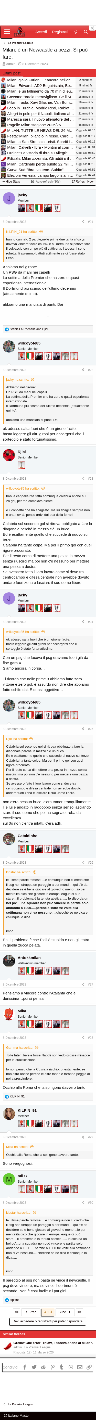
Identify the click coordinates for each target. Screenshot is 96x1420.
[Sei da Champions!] (56, 215)
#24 (90, 622)
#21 (90, 222)
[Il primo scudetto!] (39, 215)
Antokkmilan (29, 957)
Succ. (65, 1312)
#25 (90, 729)
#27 (90, 984)
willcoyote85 (29, 343)
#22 (90, 370)
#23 (90, 478)
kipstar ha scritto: (18, 872)
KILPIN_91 (27, 1110)
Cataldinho (28, 836)
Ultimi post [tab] (11, 73)
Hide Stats (11, 181)
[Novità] (76, 31)
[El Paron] (48, 215)
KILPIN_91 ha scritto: (22, 232)
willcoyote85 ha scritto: (23, 488)
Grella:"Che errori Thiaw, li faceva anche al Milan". (53, 1343)
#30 (90, 1203)
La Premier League (37, 1347)
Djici (22, 452)
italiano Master (17, 1415)
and (29, 329)
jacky (22, 195)
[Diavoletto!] (30, 215)
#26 (90, 862)
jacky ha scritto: (17, 379)
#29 (90, 1137)
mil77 (22, 1176)
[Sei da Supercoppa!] (65, 363)
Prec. (30, 1312)
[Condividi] (83, 222)
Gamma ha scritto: (19, 1048)
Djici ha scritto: (17, 739)
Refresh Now (82, 181)
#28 (90, 1038)
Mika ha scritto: (17, 1147)
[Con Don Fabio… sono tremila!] (22, 215)
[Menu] (7, 31)
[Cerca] (86, 31)
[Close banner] (92, 28)
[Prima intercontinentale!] (74, 363)
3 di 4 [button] (48, 1312)
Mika (22, 1011)
